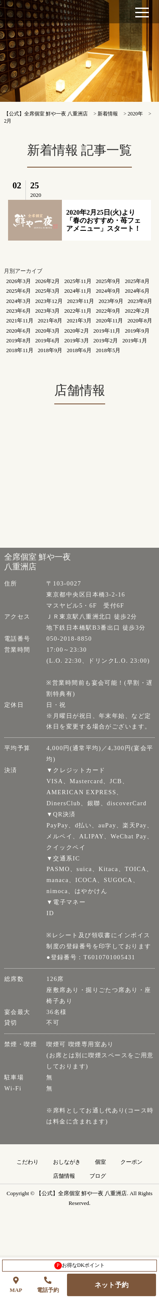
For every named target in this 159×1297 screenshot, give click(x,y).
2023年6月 (18, 311)
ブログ (97, 1176)
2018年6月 (79, 350)
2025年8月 (137, 281)
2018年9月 (50, 350)
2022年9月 (108, 311)
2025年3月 (47, 291)
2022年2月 (137, 311)
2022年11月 (78, 311)
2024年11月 (78, 291)
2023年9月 (110, 301)
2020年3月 (47, 331)
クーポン (131, 1162)
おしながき (67, 1162)
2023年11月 (81, 301)
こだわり (28, 1162)
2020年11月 (109, 320)
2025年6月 (18, 291)
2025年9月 (108, 281)
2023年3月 (47, 311)
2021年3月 (79, 320)
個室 (100, 1162)
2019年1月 (134, 340)
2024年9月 (108, 291)
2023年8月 (140, 301)
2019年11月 (107, 331)
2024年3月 (18, 301)
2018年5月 (108, 350)
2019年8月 (18, 340)
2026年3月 (18, 281)
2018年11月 (19, 350)
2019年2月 (105, 340)
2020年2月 (76, 331)
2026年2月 (47, 281)
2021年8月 (50, 320)
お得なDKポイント (79, 1265)
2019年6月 (47, 340)
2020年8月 (139, 320)
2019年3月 (76, 340)
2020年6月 (18, 331)
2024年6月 (137, 291)
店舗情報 (64, 1176)
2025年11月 (78, 281)
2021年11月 (19, 320)
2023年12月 (49, 301)
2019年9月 (137, 331)
